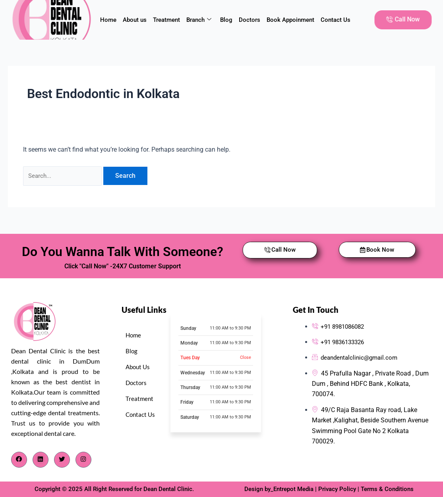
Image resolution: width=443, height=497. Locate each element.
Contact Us (335, 19)
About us (135, 19)
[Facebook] (19, 460)
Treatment (166, 19)
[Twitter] (62, 460)
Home (108, 19)
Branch (198, 20)
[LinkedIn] (40, 460)
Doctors (249, 19)
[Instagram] (83, 460)
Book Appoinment (290, 19)
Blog (226, 19)
